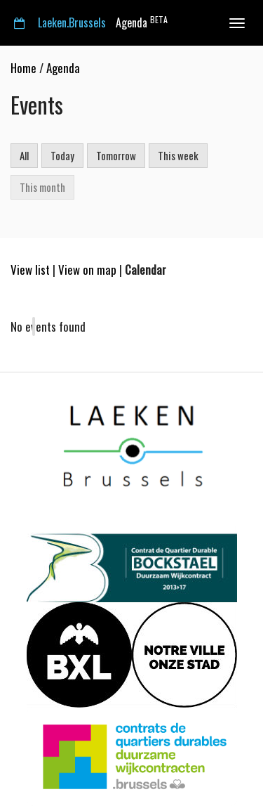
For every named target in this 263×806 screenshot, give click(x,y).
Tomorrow (116, 155)
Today (62, 155)
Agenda (91, 22)
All (24, 155)
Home (23, 68)
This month (42, 187)
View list (30, 269)
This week (178, 155)
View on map (87, 269)
